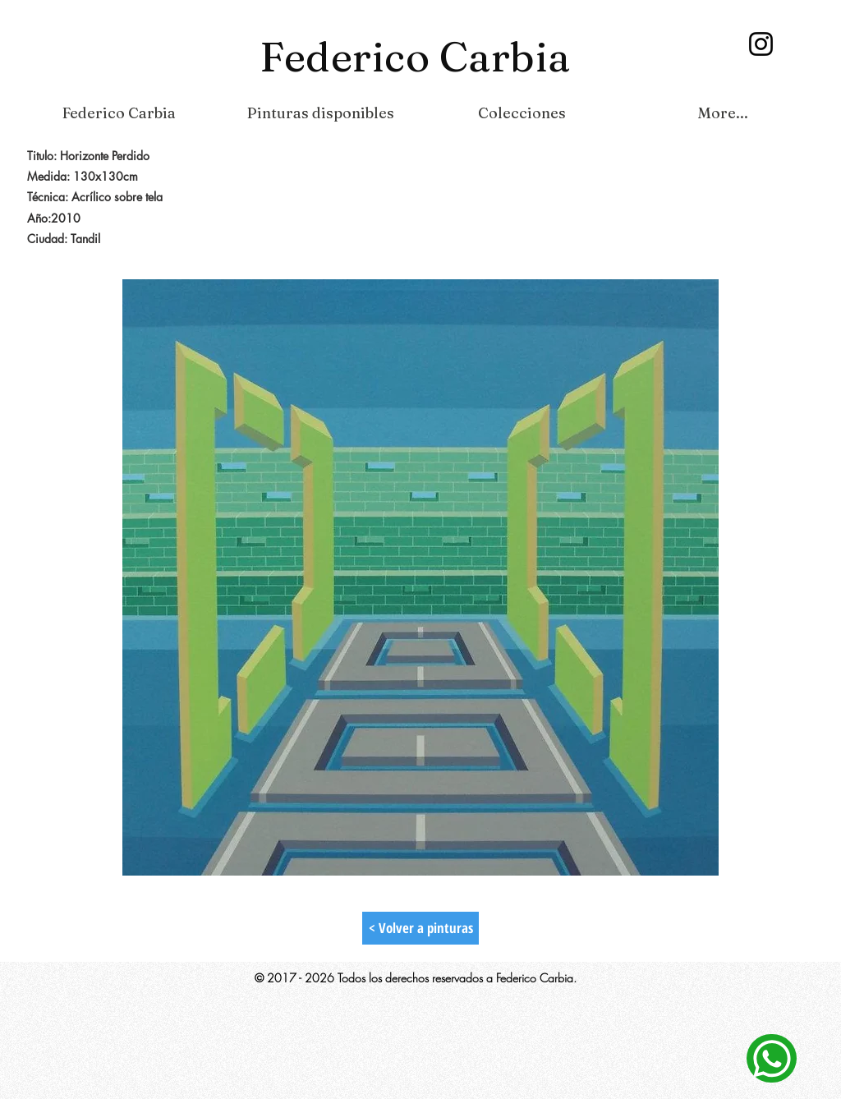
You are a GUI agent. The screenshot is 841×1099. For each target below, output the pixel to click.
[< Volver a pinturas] (420, 928)
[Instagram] (761, 44)
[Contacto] (772, 1058)
